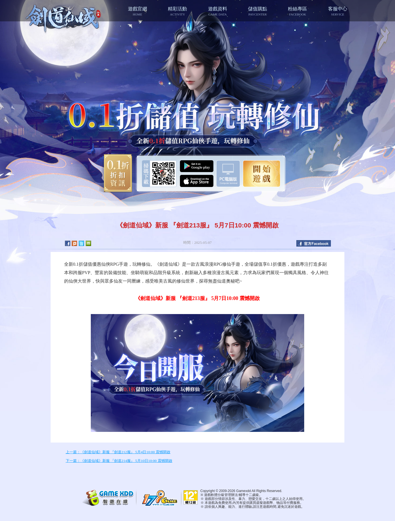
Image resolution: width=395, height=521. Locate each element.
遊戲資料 (217, 11)
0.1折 (116, 173)
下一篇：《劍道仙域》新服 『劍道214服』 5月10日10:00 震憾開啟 (119, 461)
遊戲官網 (137, 11)
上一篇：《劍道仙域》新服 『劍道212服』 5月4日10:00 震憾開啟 (118, 452)
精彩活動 (177, 11)
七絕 (64, 17)
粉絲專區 (297, 11)
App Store (197, 181)
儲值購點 (257, 11)
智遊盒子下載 (228, 173)
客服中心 (338, 11)
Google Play (197, 166)
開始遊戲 (261, 173)
